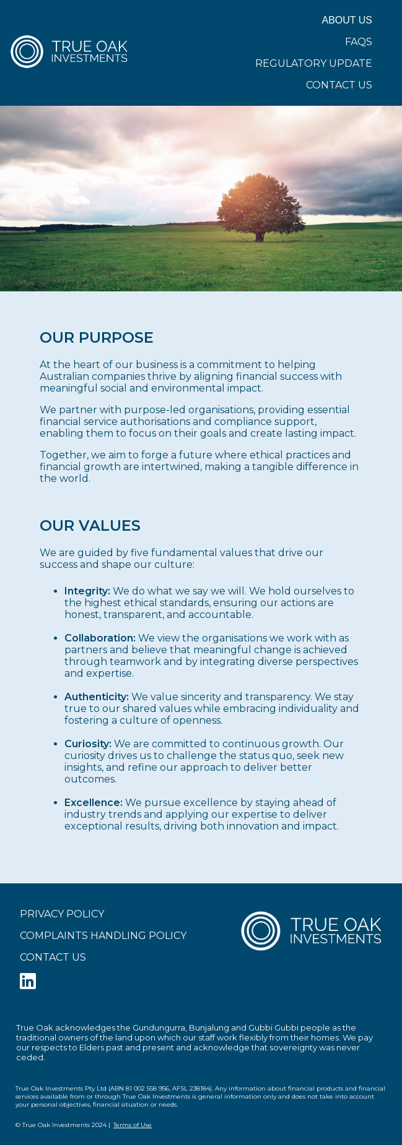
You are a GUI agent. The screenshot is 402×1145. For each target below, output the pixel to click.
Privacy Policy (62, 914)
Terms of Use (132, 1125)
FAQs (358, 42)
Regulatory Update (313, 63)
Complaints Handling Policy (103, 935)
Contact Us (339, 85)
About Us (347, 20)
